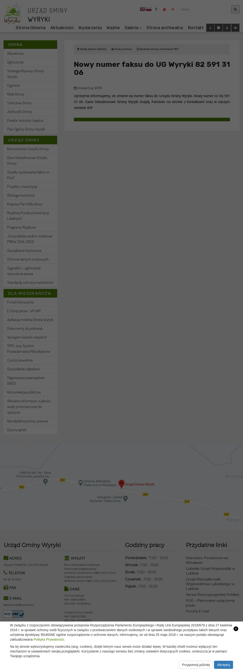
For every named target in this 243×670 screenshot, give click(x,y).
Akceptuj (223, 665)
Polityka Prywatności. (49, 639)
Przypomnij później (196, 665)
